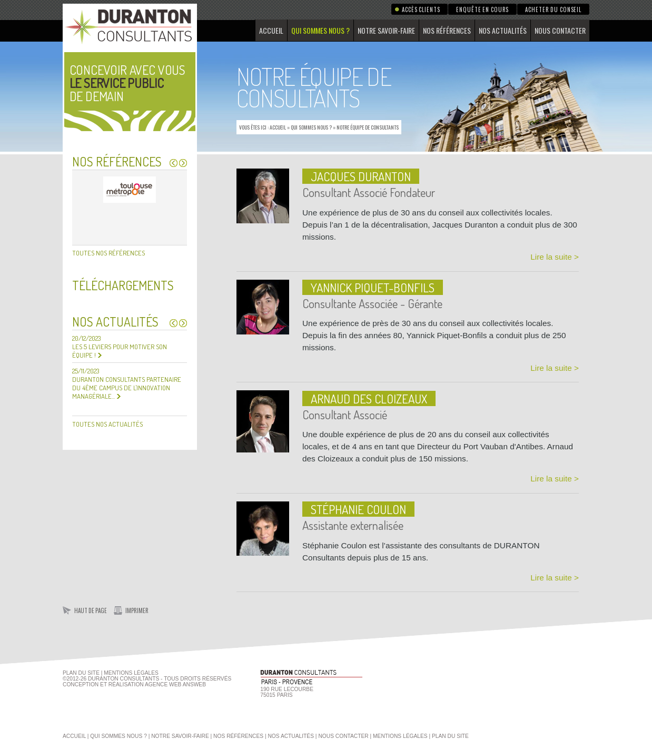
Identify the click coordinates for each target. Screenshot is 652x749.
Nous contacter (560, 30)
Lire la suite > (554, 256)
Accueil (271, 30)
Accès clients (421, 9)
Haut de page (90, 610)
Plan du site (81, 673)
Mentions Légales (131, 673)
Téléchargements (123, 285)
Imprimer (137, 610)
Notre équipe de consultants (368, 127)
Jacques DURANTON (361, 176)
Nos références (447, 30)
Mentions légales (400, 736)
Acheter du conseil (553, 9)
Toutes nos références (108, 253)
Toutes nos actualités (107, 424)
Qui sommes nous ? (320, 30)
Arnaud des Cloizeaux (369, 398)
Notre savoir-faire (386, 30)
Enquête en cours (482, 9)
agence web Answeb (175, 684)
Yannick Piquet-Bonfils (372, 287)
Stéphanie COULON (358, 509)
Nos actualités (503, 30)
